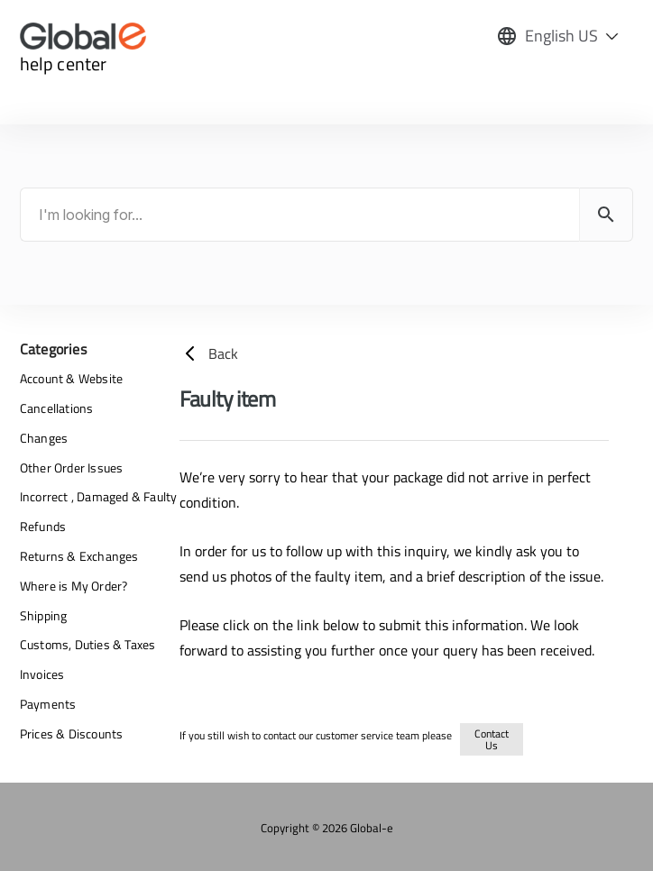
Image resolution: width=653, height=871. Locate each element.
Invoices (42, 674)
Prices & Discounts (72, 733)
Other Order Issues (72, 467)
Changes (44, 437)
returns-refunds (553, 736)
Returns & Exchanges (79, 555)
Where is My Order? (74, 585)
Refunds (43, 526)
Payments (48, 703)
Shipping (44, 615)
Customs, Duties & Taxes (88, 644)
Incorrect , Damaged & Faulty (99, 496)
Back (208, 353)
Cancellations (57, 408)
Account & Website (71, 378)
